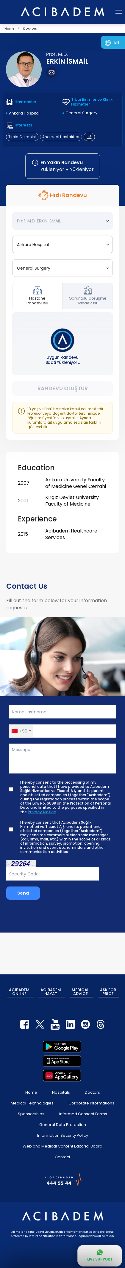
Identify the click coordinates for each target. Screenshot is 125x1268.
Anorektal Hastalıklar (60, 136)
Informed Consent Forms (83, 1114)
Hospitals (61, 1092)
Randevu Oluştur (63, 388)
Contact (62, 1157)
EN (116, 42)
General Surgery (81, 113)
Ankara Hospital (24, 113)
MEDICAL (80, 992)
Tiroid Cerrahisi (22, 136)
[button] (21, 731)
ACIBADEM (19, 992)
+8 (89, 136)
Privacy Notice (42, 812)
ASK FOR (108, 992)
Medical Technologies (32, 1103)
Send (23, 893)
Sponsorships (31, 1114)
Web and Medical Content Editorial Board (62, 1146)
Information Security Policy (62, 1135)
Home (31, 1092)
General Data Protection (62, 1124)
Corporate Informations (91, 1103)
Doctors (92, 1092)
